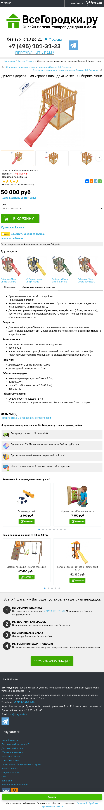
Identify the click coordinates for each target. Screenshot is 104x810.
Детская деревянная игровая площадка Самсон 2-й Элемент (38, 67)
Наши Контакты (10, 741)
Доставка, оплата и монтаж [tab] (38, 287)
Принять (51, 797)
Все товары (9, 61)
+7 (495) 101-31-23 (34, 46)
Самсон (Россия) (26, 61)
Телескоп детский (27, 512)
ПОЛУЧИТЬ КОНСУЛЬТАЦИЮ (52, 662)
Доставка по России (12, 749)
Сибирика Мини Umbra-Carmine (9, 281)
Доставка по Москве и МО (15, 745)
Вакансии (7, 781)
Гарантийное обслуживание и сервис (21, 765)
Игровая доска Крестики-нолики (77, 512)
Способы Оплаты (10, 761)
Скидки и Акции (10, 773)
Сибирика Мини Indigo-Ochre (34, 281)
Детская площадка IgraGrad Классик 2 (26, 567)
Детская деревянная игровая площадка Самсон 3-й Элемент (65, 70)
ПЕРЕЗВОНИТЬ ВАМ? (34, 52)
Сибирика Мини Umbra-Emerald (60, 281)
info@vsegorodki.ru (18, 715)
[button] (99, 158)
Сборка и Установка (12, 753)
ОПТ (4, 777)
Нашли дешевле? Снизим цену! (18, 197)
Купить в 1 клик (12, 228)
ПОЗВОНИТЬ (76, 3)
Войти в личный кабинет (15, 785)
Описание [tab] (10, 287)
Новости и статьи (11, 757)
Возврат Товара (10, 769)
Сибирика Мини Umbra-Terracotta (86, 281)
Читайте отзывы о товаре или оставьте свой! (26, 418)
